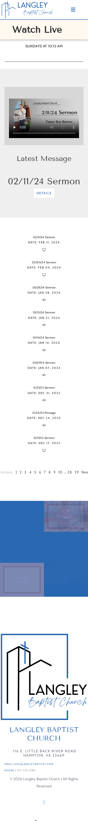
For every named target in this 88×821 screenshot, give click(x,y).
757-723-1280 (26, 770)
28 (69, 472)
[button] (44, 802)
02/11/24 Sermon (44, 181)
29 (77, 472)
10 (60, 472)
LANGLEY (33, 5)
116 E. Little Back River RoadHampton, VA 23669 (44, 753)
